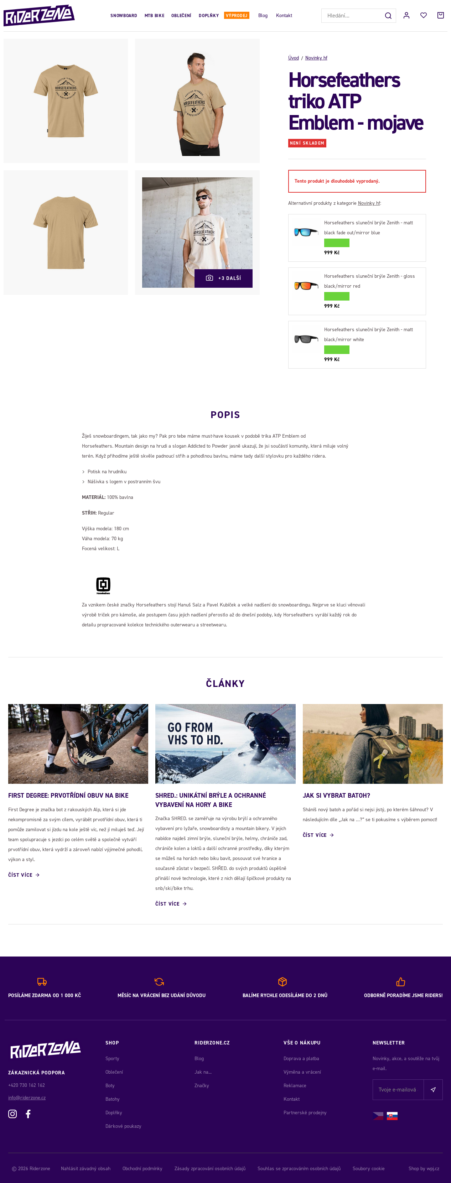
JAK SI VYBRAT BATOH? (336, 794)
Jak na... (203, 1070)
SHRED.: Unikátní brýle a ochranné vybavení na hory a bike (210, 799)
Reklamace (295, 1084)
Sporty (112, 1057)
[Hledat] (389, 15)
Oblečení (181, 16)
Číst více (20, 873)
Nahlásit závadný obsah (85, 1167)
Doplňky (209, 16)
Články (225, 681)
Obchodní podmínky (142, 1167)
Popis (225, 412)
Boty (110, 1084)
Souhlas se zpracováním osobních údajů (299, 1167)
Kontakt (284, 15)
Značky (202, 1084)
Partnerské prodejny (305, 1111)
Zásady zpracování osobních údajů (210, 1167)
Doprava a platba (301, 1057)
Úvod (293, 57)
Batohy (112, 1097)
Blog (263, 15)
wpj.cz (433, 1167)
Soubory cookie (369, 1167)
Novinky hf (316, 57)
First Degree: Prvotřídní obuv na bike (68, 794)
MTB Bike (155, 16)
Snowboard (123, 16)
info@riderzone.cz (27, 1096)
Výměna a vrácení (302, 1070)
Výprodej (237, 16)
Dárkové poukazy (123, 1124)
